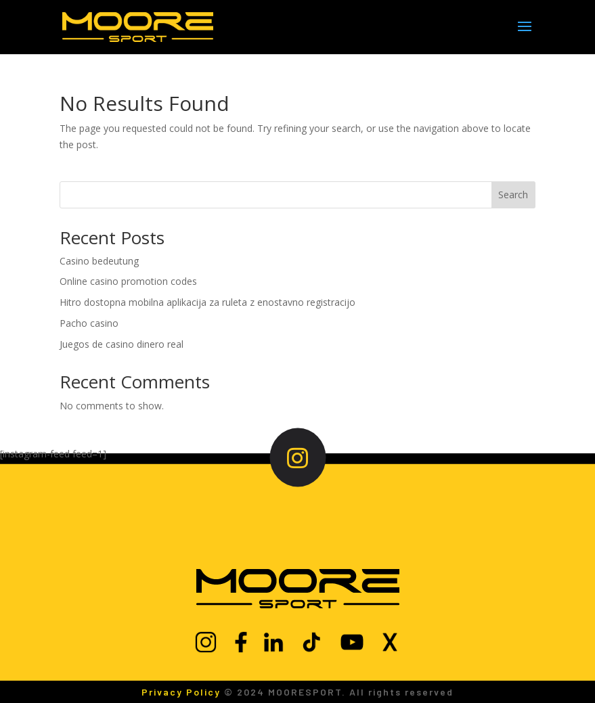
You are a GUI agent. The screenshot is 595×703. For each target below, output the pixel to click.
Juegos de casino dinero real (121, 344)
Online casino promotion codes (128, 281)
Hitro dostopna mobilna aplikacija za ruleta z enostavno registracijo (207, 302)
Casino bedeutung (99, 260)
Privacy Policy (181, 692)
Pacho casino (89, 323)
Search (513, 194)
